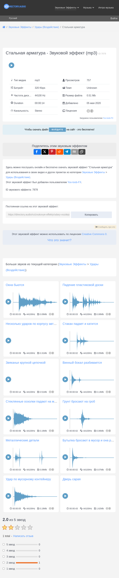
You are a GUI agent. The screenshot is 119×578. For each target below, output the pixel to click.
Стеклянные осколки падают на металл (34, 401)
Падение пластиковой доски (83, 285)
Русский (13, 18)
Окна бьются (15, 285)
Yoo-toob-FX (108, 118)
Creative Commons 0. (94, 234)
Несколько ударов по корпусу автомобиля (36, 323)
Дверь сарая (72, 479)
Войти (113, 18)
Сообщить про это (105, 227)
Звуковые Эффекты (93, 172)
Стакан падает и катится (80, 323)
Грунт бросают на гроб (79, 401)
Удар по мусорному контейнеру (28, 479)
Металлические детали (22, 440)
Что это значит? (59, 240)
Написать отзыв (23, 536)
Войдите (57, 129)
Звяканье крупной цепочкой (26, 362)
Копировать (90, 214)
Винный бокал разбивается (82, 362)
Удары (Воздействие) (18, 177)
